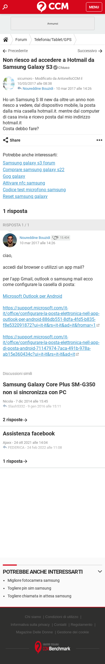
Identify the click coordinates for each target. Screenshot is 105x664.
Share (15, 140)
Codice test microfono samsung (34, 189)
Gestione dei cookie (73, 632)
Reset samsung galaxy (25, 196)
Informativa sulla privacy (30, 624)
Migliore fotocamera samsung (34, 580)
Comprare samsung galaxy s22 (33, 169)
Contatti (60, 624)
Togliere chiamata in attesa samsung (39, 596)
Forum (21, 39)
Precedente (18, 51)
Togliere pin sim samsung (29, 588)
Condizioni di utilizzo (61, 617)
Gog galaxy (14, 176)
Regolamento (81, 624)
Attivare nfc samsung (24, 183)
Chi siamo (33, 617)
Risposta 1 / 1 (16, 225)
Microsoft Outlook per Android (32, 296)
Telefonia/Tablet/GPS (52, 39)
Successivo (87, 51)
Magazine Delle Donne (34, 632)
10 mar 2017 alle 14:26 (74, 88)
